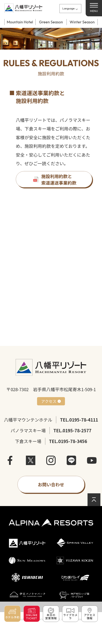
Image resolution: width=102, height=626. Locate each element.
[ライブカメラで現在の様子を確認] (70, 614)
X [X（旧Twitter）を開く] (30, 460)
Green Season (51, 22)
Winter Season (82, 22)
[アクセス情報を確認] (89, 614)
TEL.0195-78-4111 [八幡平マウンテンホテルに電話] (79, 419)
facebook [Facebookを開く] (10, 460)
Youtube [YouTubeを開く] (92, 460)
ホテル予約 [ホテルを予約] (12, 617)
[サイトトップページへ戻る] (23, 8)
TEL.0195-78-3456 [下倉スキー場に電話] (68, 441)
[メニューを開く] (94, 8)
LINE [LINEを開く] (71, 460)
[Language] (70, 8)
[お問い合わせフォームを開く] (51, 484)
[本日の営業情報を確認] (51, 614)
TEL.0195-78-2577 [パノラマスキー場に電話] (72, 430)
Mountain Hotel (20, 22)
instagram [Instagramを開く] (51, 460)
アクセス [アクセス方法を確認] (48, 401)
